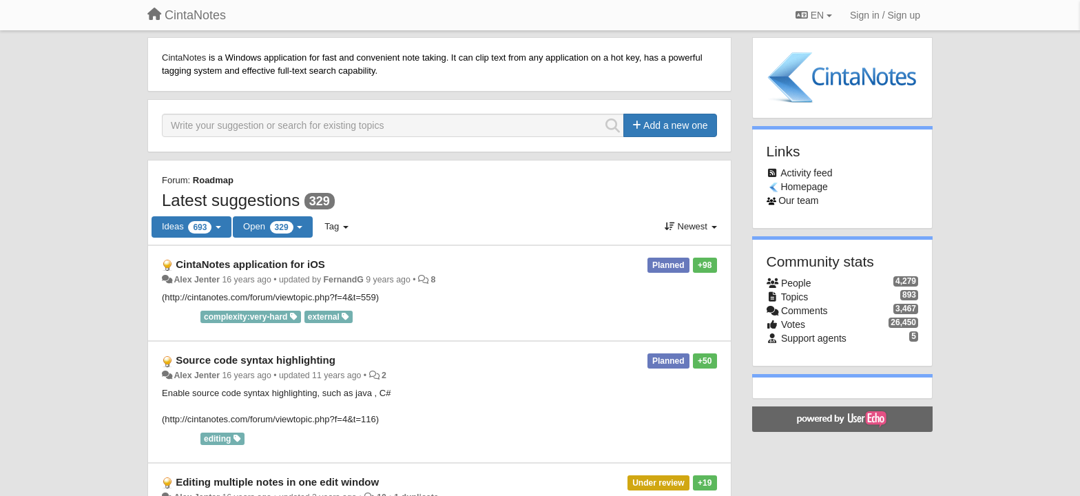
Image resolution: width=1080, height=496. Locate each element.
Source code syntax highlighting (255, 360)
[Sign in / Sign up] (885, 15)
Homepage (804, 186)
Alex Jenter (197, 280)
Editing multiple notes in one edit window (277, 482)
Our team (798, 200)
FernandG (344, 280)
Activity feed (806, 172)
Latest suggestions (231, 200)
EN (814, 15)
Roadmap (213, 180)
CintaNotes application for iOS (250, 264)
